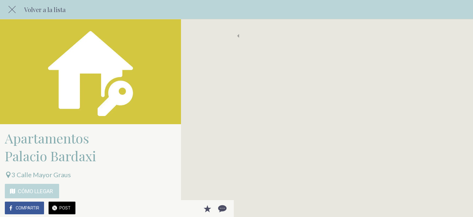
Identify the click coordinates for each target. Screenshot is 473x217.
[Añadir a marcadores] (154, 208)
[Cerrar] (12, 9)
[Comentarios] (169, 208)
